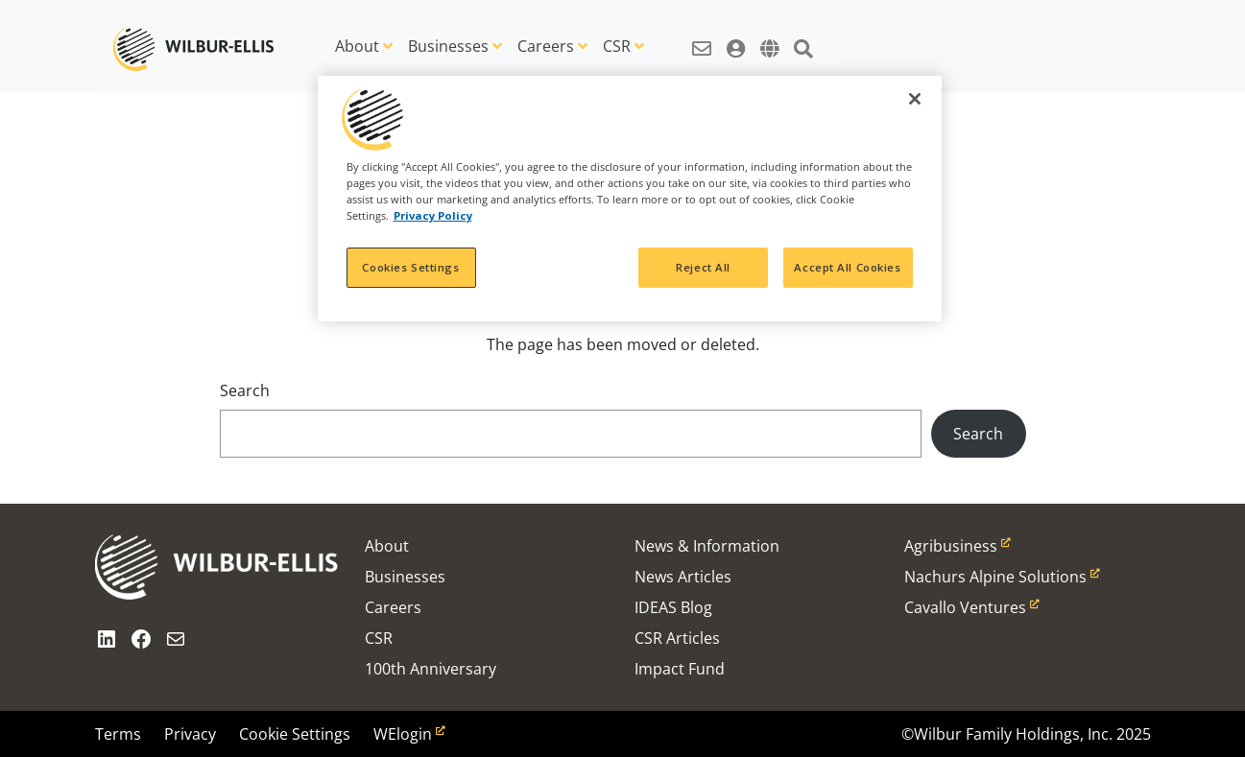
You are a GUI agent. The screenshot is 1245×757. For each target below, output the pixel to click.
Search (245, 390)
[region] (630, 198)
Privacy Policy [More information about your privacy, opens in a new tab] (433, 215)
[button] (701, 38)
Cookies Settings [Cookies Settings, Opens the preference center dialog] (410, 267)
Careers (545, 46)
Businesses (448, 46)
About (357, 46)
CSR (617, 46)
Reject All (703, 267)
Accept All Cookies (847, 267)
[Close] (915, 99)
